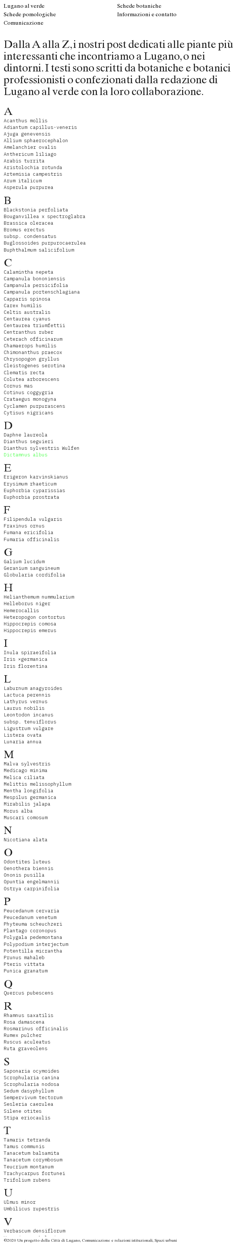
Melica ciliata (24, 777)
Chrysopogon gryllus (31, 359)
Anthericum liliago (30, 154)
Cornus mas (18, 386)
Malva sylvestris (27, 764)
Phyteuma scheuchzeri (33, 924)
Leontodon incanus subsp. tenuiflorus (30, 718)
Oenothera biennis (28, 868)
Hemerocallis (21, 610)
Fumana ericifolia (28, 532)
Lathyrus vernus (26, 701)
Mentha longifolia (28, 791)
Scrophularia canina (31, 1077)
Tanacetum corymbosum (33, 1160)
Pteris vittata (24, 964)
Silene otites (23, 1111)
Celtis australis (27, 312)
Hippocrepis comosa (30, 624)
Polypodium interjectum (36, 944)
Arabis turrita (24, 161)
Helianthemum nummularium (39, 597)
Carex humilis (23, 305)
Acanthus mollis (26, 121)
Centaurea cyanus (27, 319)
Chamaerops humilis (30, 346)
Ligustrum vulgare (28, 728)
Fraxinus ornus (24, 526)
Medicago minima (26, 770)
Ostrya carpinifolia (31, 888)
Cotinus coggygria (28, 392)
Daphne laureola (26, 435)
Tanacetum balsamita (31, 1153)
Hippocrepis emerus (30, 630)
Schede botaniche (139, 6)
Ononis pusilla (24, 875)
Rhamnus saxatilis (28, 1015)
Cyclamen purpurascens (34, 406)
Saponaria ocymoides (31, 1071)
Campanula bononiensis (34, 279)
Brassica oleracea (28, 223)
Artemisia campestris (33, 174)
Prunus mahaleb (24, 957)
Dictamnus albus (26, 455)
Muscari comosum (26, 817)
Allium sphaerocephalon (36, 140)
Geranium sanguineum (31, 568)
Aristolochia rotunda (33, 167)
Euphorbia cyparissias (34, 490)
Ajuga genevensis (27, 134)
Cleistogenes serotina (34, 365)
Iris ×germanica (26, 659)
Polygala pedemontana (33, 937)
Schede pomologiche (30, 14)
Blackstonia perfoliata (36, 210)
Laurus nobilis (24, 708)
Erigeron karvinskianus (36, 477)
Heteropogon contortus (34, 617)
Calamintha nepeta (28, 272)
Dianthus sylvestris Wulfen (42, 448)
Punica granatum (26, 971)
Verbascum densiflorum (34, 1231)
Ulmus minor (20, 1202)
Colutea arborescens (31, 379)
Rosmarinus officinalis (36, 1028)
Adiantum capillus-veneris (40, 127)
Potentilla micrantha (33, 951)
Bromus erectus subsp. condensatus (30, 233)
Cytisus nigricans (28, 413)
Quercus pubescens (28, 993)
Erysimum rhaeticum (30, 484)
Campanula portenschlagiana (42, 292)
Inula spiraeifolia (30, 652)
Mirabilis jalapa (27, 804)
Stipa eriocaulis (27, 1118)
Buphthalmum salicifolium (39, 250)
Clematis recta (24, 372)
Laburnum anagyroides (33, 688)
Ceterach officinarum (33, 339)
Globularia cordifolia (34, 575)
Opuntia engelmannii (31, 881)
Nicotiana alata (26, 840)
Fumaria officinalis (31, 539)
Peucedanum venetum (30, 917)
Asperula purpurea (28, 187)
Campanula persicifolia (36, 285)
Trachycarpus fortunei (34, 1173)
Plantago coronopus (30, 930)
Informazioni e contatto (147, 14)
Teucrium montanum (28, 1167)
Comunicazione (23, 23)
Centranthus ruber (28, 332)
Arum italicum (23, 181)
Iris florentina (26, 666)
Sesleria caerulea (28, 1104)
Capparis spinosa (27, 299)
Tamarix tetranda (27, 1140)
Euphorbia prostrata (31, 497)
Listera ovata (23, 735)
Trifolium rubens (27, 1180)
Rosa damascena (24, 1022)
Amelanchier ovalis (30, 147)
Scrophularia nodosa (31, 1084)
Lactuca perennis (27, 695)
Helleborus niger (27, 603)
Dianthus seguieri (28, 441)
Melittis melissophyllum (37, 784)
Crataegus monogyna (30, 399)
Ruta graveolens (26, 1048)
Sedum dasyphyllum (28, 1091)
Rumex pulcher (23, 1035)
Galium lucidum (24, 561)
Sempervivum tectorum (33, 1097)
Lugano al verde (24, 6)
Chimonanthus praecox (33, 352)
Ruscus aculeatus (27, 1042)
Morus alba (18, 811)
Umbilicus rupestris (31, 1209)
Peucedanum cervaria (31, 911)
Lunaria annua (23, 742)
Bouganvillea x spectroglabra (45, 216)
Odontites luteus (27, 862)
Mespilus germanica (30, 797)
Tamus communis (24, 1146)
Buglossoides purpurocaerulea (45, 243)
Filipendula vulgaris (33, 519)
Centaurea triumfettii (34, 325)
